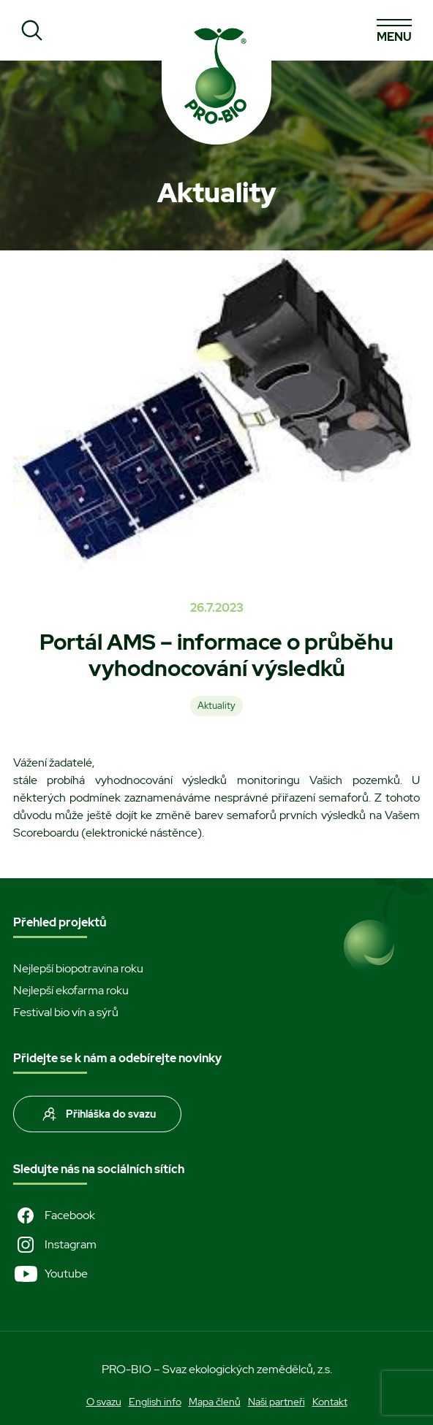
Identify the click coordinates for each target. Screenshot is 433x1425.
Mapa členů (215, 1401)
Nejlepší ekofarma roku (71, 990)
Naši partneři (276, 1401)
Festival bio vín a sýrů (65, 1012)
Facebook (54, 1215)
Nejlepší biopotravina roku (78, 968)
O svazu (103, 1401)
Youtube (50, 1274)
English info (155, 1401)
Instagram (55, 1245)
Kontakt (329, 1401)
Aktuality (216, 705)
